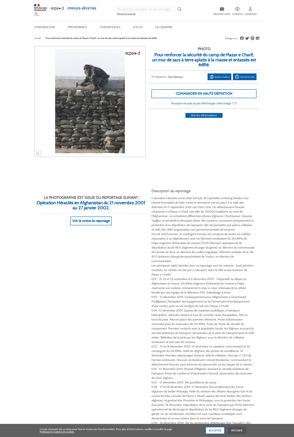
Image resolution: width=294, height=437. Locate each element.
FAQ (83, 335)
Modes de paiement (92, 347)
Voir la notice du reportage (91, 216)
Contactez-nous (171, 354)
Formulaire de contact (224, 342)
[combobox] (144, 9)
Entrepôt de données (174, 347)
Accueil (37, 38)
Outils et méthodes (91, 354)
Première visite (170, 341)
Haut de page (231, 393)
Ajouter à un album (219, 77)
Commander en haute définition (204, 94)
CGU (124, 341)
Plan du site (139, 396)
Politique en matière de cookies (57, 432)
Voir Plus (203, 224)
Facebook (178, 310)
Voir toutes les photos (242, 290)
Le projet (167, 335)
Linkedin (192, 310)
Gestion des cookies (132, 360)
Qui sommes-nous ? (51, 335)
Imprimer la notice (245, 77)
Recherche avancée (126, 13)
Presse (165, 360)
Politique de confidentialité (136, 347)
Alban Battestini (175, 76)
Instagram (200, 310)
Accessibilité (87, 360)
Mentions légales (130, 354)
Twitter (185, 310)
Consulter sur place (50, 341)
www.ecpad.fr (48, 347)
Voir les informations (204, 120)
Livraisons (86, 341)
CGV (123, 335)
